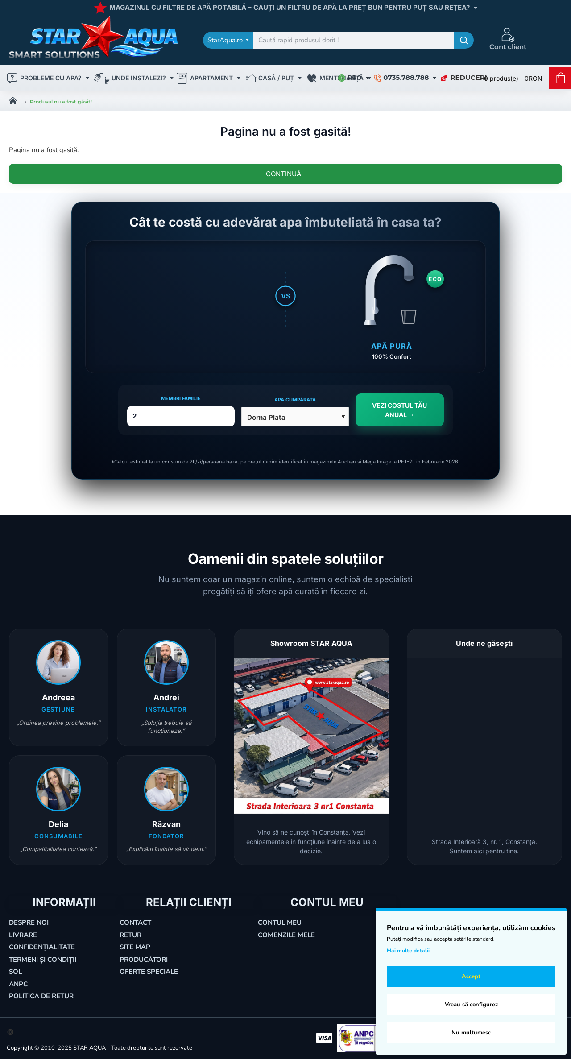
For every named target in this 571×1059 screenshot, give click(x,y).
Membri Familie (181, 398)
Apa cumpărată (295, 400)
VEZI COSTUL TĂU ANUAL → (399, 409)
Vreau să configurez (471, 1005)
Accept (471, 976)
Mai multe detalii (408, 950)
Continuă (283, 174)
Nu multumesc (471, 1033)
